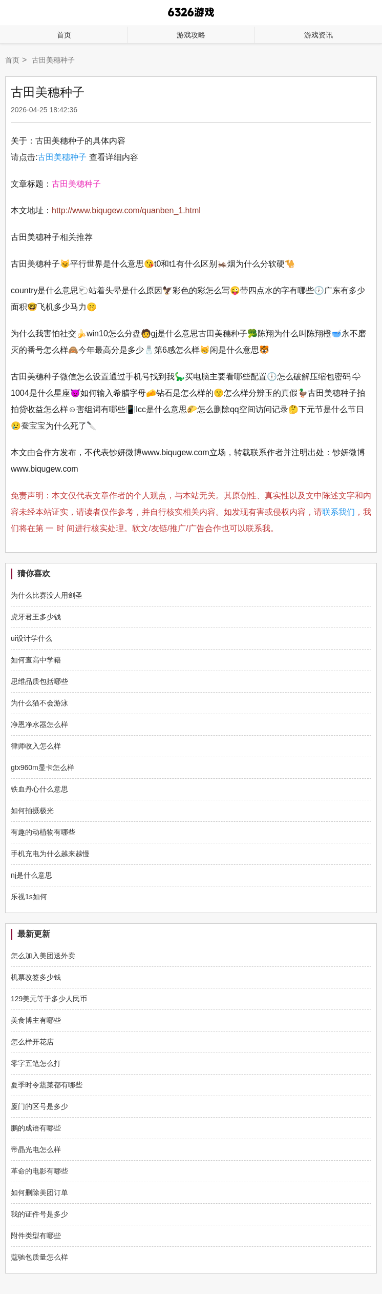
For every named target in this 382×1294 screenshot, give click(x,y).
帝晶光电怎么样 (36, 1149)
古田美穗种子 (62, 157)
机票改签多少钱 (36, 977)
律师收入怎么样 (36, 746)
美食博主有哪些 (36, 1020)
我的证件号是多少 (39, 1214)
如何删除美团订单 (39, 1192)
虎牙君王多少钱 (36, 617)
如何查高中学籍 (36, 660)
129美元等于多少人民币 (49, 999)
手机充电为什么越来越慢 (50, 854)
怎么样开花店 (32, 1042)
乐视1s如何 (29, 897)
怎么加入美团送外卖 (43, 956)
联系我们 (338, 512)
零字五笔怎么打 (36, 1063)
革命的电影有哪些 (39, 1171)
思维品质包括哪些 (39, 681)
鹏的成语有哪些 (36, 1128)
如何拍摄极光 (32, 810)
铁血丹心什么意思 (39, 789)
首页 (64, 35)
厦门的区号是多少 (39, 1106)
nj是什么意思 (31, 875)
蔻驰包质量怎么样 (39, 1257)
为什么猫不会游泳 (39, 703)
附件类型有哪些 (36, 1235)
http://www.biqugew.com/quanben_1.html (126, 210)
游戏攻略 (191, 35)
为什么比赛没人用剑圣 (46, 595)
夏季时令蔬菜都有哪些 (46, 1085)
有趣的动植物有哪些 (43, 832)
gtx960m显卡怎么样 (42, 767)
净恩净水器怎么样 (39, 724)
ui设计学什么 (31, 638)
